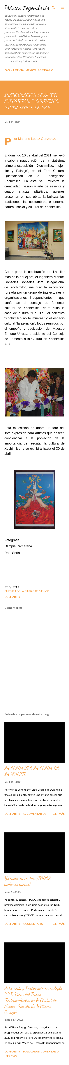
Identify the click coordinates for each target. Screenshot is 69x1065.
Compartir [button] (12, 596)
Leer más (58, 813)
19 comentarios (34, 813)
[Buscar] (53, 6)
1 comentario (33, 923)
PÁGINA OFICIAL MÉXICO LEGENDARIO (28, 70)
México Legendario (26, 8)
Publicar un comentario (41, 1051)
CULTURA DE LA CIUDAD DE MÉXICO (26, 591)
